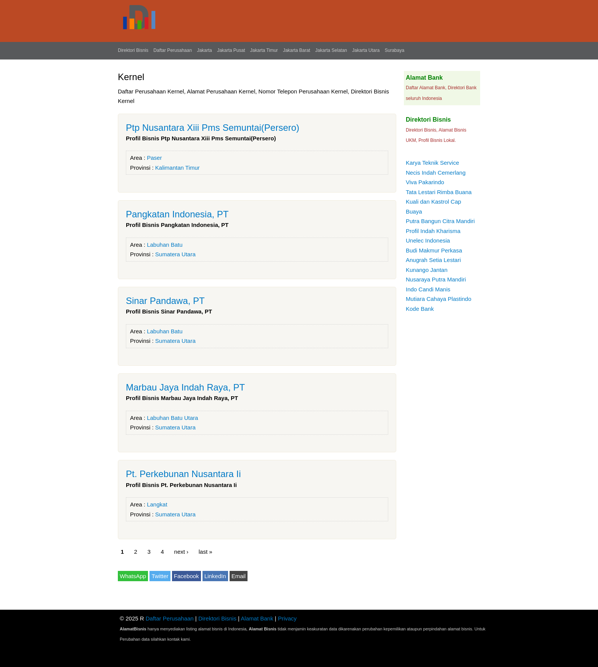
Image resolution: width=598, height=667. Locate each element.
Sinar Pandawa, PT (165, 301)
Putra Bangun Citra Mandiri (440, 221)
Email (238, 576)
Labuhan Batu (164, 244)
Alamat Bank (257, 618)
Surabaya (394, 50)
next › (181, 551)
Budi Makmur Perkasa (434, 250)
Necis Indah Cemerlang (436, 172)
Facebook (186, 576)
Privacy (287, 618)
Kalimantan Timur (177, 167)
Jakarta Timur (264, 50)
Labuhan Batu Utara (172, 418)
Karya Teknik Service (432, 162)
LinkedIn (215, 576)
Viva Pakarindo (425, 182)
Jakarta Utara (365, 50)
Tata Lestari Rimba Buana (439, 192)
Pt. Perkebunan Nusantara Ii (183, 474)
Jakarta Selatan (331, 50)
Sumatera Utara (175, 254)
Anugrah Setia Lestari (433, 260)
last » (205, 551)
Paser (154, 157)
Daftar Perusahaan (172, 50)
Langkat (157, 504)
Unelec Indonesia (428, 240)
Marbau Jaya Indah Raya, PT (185, 387)
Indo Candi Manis (428, 289)
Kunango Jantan (426, 270)
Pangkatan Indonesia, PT (177, 214)
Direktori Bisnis (133, 50)
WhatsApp (133, 576)
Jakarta (204, 50)
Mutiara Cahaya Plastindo (438, 299)
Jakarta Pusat (231, 50)
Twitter (159, 576)
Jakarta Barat (296, 50)
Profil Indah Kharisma (433, 231)
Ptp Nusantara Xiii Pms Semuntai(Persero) (212, 127)
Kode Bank (420, 308)
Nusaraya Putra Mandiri (436, 279)
